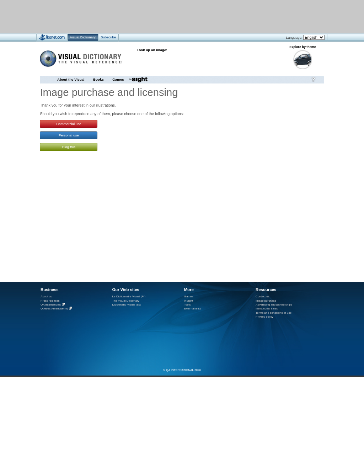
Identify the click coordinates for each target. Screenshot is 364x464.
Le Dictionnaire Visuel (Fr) (128, 296)
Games (118, 79)
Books (98, 79)
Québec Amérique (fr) (54, 309)
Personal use (69, 135)
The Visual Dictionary (125, 300)
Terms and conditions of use (273, 312)
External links (192, 308)
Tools (187, 304)
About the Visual (71, 79)
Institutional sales (267, 308)
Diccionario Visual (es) (126, 304)
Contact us (262, 296)
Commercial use (68, 124)
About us (46, 296)
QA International (51, 304)
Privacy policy (264, 316)
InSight (188, 300)
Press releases (50, 300)
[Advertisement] (161, 16)
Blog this (68, 147)
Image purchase (266, 300)
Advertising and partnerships (274, 304)
